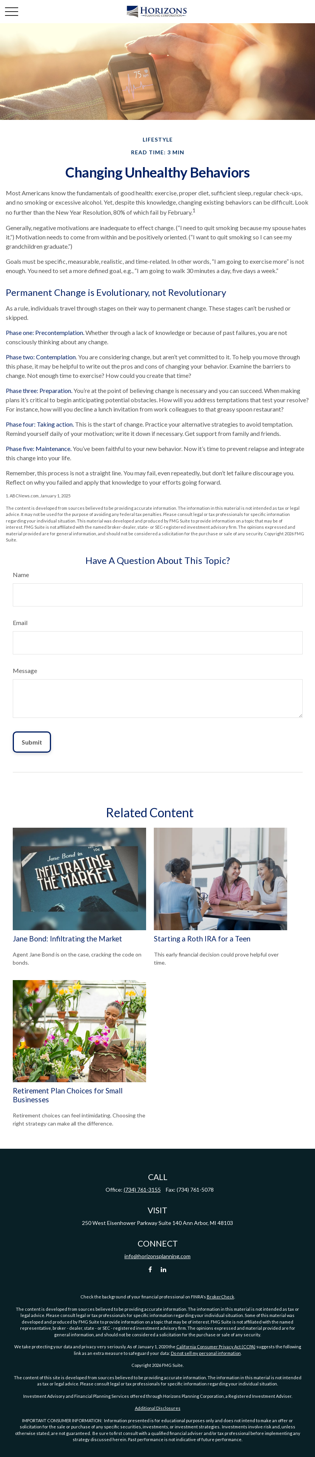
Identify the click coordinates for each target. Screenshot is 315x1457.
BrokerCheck (220, 1296)
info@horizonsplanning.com (157, 1256)
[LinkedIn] (163, 1269)
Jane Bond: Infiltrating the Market (67, 938)
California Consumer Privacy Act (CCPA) (215, 1346)
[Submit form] (32, 742)
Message (25, 670)
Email (20, 622)
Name (21, 574)
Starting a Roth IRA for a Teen (202, 938)
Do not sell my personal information (206, 1353)
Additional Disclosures (157, 1408)
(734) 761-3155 (142, 1189)
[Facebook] (150, 1269)
